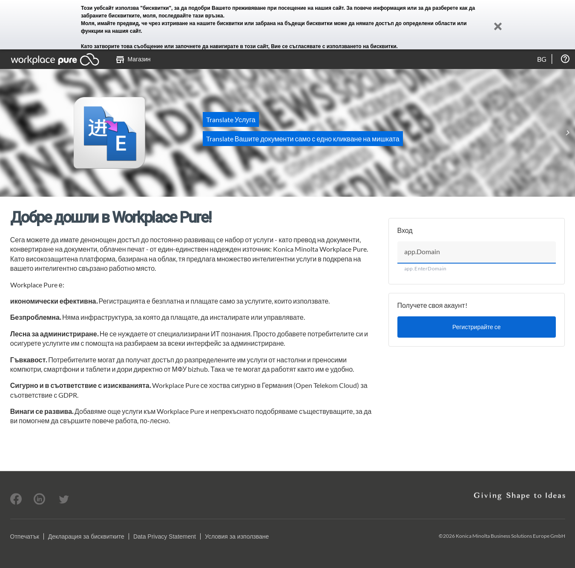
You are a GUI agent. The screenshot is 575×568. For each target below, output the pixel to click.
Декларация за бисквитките (86, 536)
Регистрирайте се (476, 326)
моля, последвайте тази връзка (183, 16)
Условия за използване (237, 536)
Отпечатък (24, 536)
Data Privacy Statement (164, 536)
